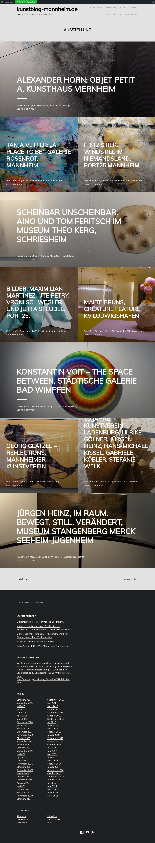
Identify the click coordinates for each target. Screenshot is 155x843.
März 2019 (52, 706)
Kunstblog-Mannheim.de (47, 9)
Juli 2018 (51, 722)
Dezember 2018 (55, 712)
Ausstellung (22, 822)
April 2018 (52, 725)
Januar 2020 (23, 792)
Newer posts (131, 579)
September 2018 (55, 719)
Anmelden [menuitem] (9, 2)
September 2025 (25, 703)
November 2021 (25, 763)
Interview (52, 816)
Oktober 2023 (23, 738)
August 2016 (53, 779)
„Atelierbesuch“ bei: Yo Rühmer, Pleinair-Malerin (40, 621)
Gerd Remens (23, 679)
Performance (53, 819)
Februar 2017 (54, 763)
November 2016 (55, 770)
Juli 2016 (51, 783)
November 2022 (25, 744)
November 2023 (25, 735)
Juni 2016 (52, 786)
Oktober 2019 (23, 798)
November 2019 (25, 795)
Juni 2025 (21, 709)
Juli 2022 (21, 754)
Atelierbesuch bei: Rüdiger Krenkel (52, 663)
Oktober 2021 (23, 767)
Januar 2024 (23, 728)
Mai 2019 (52, 703)
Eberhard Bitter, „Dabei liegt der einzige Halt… (51, 666)
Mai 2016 (52, 789)
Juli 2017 (51, 747)
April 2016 (52, 792)
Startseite (96, 7)
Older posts (23, 579)
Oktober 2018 (54, 715)
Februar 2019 (54, 709)
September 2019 (55, 699)
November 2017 (55, 741)
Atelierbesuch (23, 819)
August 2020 (23, 783)
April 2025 (22, 715)
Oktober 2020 (23, 776)
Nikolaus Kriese (24, 663)
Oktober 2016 (54, 773)
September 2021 (25, 770)
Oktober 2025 (23, 699)
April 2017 (52, 757)
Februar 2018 (54, 731)
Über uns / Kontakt (116, 7)
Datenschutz (113, 15)
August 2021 (23, 773)
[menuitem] (2, 2)
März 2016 (52, 795)
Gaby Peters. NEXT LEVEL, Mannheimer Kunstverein (42, 646)
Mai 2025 (21, 712)
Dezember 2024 (25, 722)
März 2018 (52, 728)
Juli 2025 (21, 706)
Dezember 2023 (25, 731)
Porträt (51, 822)
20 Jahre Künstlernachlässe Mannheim (35, 641)
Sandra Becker (24, 672)
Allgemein (21, 816)
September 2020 (25, 779)
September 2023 (25, 741)
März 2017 (52, 760)
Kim (18, 669)
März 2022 (22, 760)
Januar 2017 (53, 767)
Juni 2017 (52, 751)
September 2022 (25, 751)
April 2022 (22, 757)
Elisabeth (21, 666)
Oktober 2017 (54, 744)
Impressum (131, 15)
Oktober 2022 (23, 747)
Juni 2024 (21, 725)
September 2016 (55, 776)
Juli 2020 (21, 786)
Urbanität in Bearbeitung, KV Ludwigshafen (45, 669)
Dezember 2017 (55, 738)
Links (134, 7)
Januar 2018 (53, 735)
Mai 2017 (52, 754)
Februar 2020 (23, 789)
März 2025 (22, 719)
